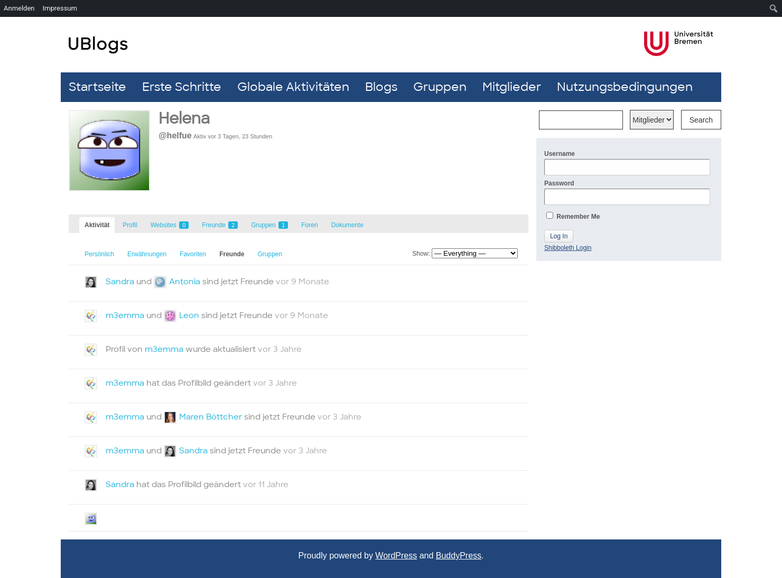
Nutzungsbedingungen (625, 87)
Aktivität (97, 225)
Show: (421, 253)
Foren (309, 225)
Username (627, 162)
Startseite (97, 87)
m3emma (125, 315)
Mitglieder (511, 87)
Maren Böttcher (210, 417)
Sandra (120, 281)
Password (627, 192)
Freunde (220, 225)
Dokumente (347, 225)
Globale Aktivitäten (293, 87)
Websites (170, 225)
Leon (189, 315)
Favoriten (193, 254)
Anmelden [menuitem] (19, 8)
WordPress (396, 555)
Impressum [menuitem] (60, 8)
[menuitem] (774, 8)
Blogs (381, 87)
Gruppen (440, 87)
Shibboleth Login (567, 247)
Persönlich (99, 254)
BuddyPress (458, 555)
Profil (130, 225)
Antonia (184, 281)
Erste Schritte (181, 87)
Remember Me (573, 216)
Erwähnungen (146, 254)
